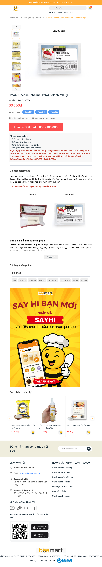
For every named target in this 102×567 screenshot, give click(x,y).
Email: (27, 473)
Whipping (52, 12)
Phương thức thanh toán (62, 486)
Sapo (53, 560)
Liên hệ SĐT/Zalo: (36, 127)
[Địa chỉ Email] (75, 449)
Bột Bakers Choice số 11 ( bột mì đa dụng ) (23, 426)
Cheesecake (65, 280)
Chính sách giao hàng (61, 472)
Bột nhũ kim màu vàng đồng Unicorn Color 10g (50, 426)
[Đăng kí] (88, 449)
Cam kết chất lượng (60, 491)
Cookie (65, 12)
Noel (14, 280)
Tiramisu (59, 12)
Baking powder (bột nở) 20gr (78, 425)
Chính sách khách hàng (62, 467)
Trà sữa (75, 280)
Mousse (84, 280)
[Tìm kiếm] (52, 7)
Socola (71, 12)
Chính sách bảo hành (61, 482)
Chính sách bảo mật (60, 496)
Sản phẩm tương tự (20, 392)
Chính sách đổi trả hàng (62, 477)
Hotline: (24, 467)
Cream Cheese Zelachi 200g (23, 179)
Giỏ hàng (90, 7)
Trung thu (22, 280)
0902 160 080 (48, 127)
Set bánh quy (52, 280)
